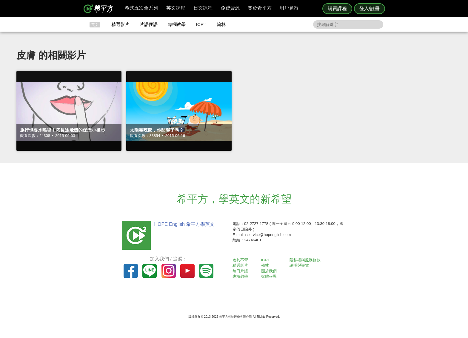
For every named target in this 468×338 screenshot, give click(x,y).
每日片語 (241, 271)
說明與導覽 (300, 265)
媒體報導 (270, 276)
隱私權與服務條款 (305, 260)
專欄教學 (177, 24)
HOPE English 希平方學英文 (183, 224)
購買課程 (337, 8)
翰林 (221, 24)
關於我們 (270, 271)
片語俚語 (149, 24)
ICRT (201, 24)
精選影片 (120, 24)
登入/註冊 (369, 8)
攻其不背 (241, 260)
